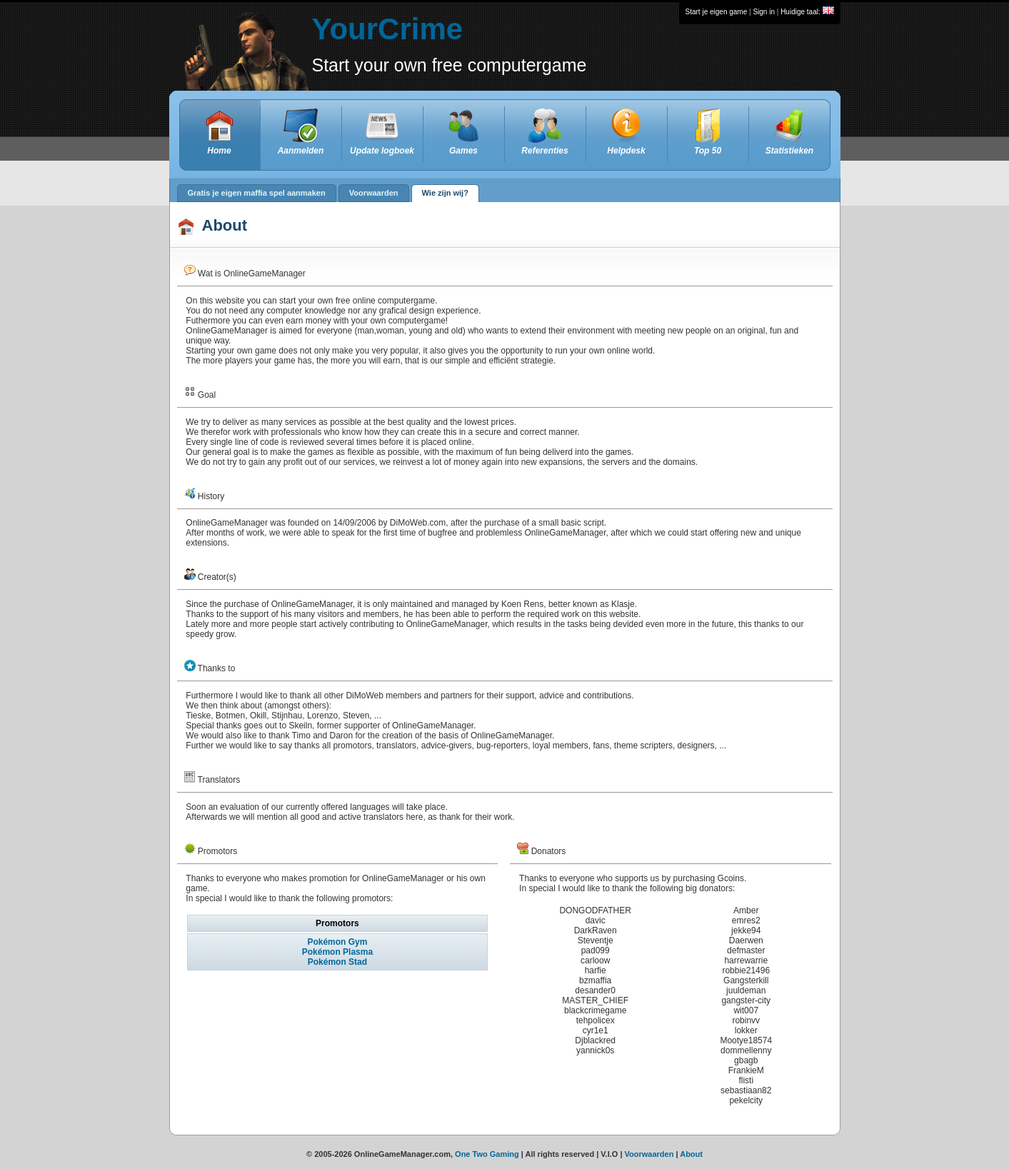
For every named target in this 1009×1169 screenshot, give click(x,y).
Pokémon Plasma (337, 952)
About (691, 1154)
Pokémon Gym (337, 942)
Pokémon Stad (337, 962)
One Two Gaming (487, 1154)
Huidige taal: (806, 12)
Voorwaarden (649, 1154)
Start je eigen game (717, 12)
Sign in (764, 12)
